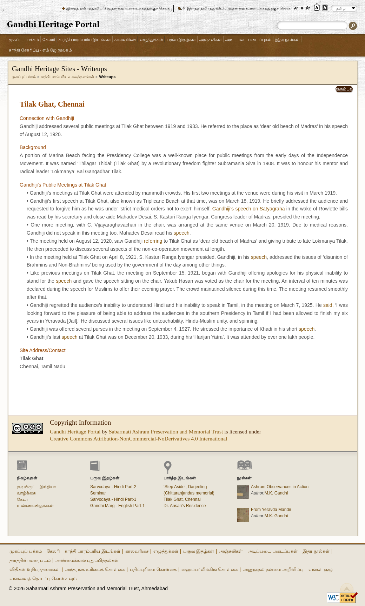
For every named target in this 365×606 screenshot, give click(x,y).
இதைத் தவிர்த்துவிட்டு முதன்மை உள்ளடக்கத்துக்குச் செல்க (118, 8)
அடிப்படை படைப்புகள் (248, 40)
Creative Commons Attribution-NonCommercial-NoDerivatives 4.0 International (138, 439)
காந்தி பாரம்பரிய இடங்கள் (85, 40)
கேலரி (48, 40)
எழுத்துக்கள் (151, 40)
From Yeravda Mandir (271, 509)
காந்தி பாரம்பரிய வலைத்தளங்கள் (67, 77)
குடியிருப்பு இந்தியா (36, 486)
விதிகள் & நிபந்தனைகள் (34, 569)
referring (153, 241)
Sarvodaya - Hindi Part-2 (113, 486)
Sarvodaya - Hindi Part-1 (113, 499)
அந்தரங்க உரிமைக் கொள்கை (95, 569)
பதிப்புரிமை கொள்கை (153, 569)
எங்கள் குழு (320, 569)
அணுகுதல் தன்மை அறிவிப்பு (273, 569)
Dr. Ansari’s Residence (185, 505)
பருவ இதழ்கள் (181, 40)
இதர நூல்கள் (287, 40)
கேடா (22, 499)
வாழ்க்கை (26, 493)
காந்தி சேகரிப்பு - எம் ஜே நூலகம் (40, 50)
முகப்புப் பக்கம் (24, 40)
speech (182, 233)
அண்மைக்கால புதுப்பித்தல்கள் (87, 560)
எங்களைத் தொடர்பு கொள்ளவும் (43, 578)
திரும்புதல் (345, 89)
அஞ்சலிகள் (210, 40)
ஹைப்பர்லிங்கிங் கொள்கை (209, 569)
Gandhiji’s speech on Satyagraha (248, 208)
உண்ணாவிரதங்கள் (35, 505)
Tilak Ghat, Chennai (182, 499)
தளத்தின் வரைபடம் (30, 560)
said (327, 305)
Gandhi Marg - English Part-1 (117, 505)
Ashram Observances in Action (279, 486)
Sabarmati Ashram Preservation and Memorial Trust (166, 432)
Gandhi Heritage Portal (75, 432)
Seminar (98, 493)
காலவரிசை (125, 40)
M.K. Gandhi (276, 493)
